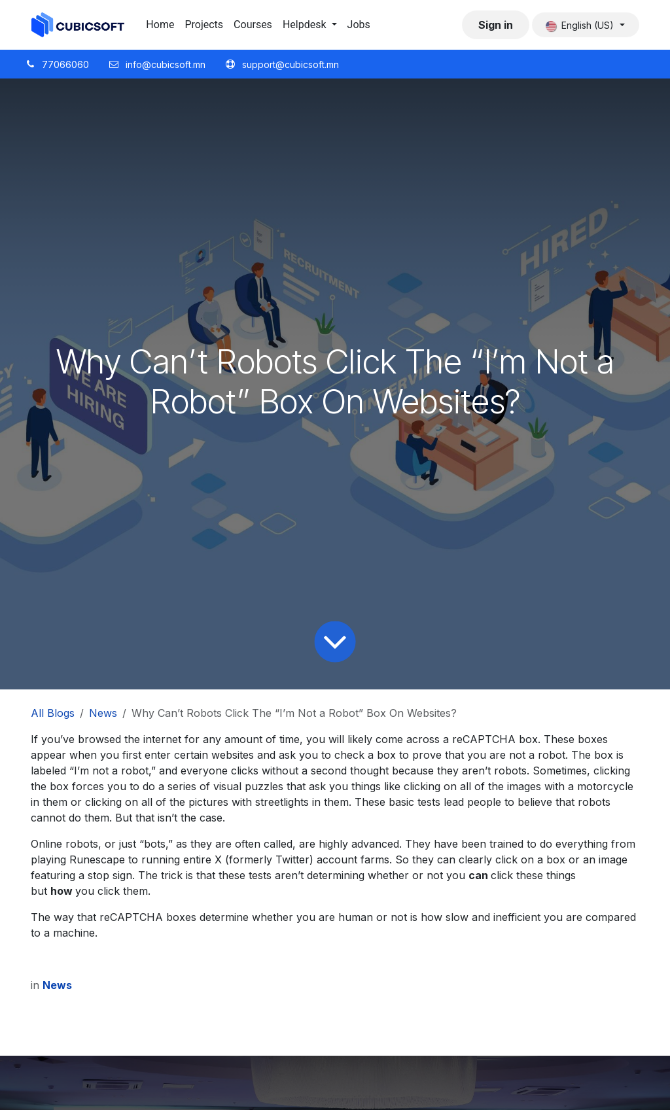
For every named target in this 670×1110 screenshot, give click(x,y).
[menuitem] (160, 25)
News (103, 713)
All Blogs (53, 713)
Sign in (495, 24)
